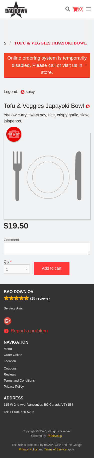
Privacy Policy (14, 386)
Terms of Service (55, 449)
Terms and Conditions (19, 380)
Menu (8, 349)
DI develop (55, 436)
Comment (47, 246)
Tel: (19, 412)
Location (10, 361)
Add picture (14, 134)
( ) (77, 9)
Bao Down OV (18, 292)
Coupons (10, 368)
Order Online (13, 355)
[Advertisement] (47, 29)
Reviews (10, 374)
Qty (17, 267)
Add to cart (51, 268)
